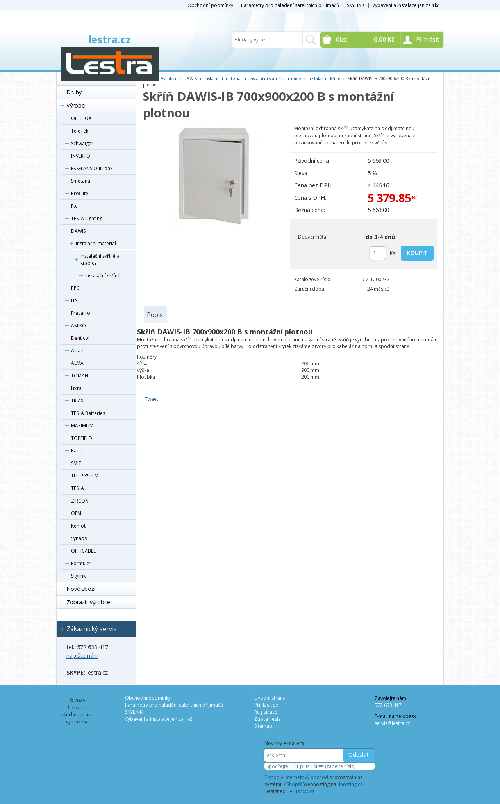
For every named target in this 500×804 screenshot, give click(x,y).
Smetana (80, 181)
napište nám (82, 655)
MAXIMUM (82, 425)
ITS (74, 300)
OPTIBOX (81, 118)
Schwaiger (82, 143)
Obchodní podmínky (210, 5)
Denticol (80, 338)
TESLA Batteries (88, 413)
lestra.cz (109, 39)
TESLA (77, 488)
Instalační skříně (102, 275)
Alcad (77, 350)
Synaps (79, 538)
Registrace (265, 712)
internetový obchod (306, 777)
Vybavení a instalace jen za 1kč (405, 5)
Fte (74, 206)
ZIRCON (80, 500)
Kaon (76, 450)
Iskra (76, 388)
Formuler (81, 563)
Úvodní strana (270, 698)
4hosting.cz (350, 784)
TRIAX (77, 400)
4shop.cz (304, 791)
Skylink (78, 575)
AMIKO (78, 325)
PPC (75, 288)
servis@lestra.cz (392, 723)
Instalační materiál (96, 243)
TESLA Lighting (86, 218)
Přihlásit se (266, 705)
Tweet (151, 399)
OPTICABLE (83, 550)
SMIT (76, 463)
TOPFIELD (81, 438)
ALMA (77, 363)
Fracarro (80, 313)
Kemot (78, 525)
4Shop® (293, 784)
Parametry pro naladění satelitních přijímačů (290, 5)
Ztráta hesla (267, 719)
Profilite (79, 193)
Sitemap (263, 726)
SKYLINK (355, 5)
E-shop (272, 777)
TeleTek (79, 130)
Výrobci (76, 105)
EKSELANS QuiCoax (91, 168)
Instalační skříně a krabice (100, 259)
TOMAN (79, 375)
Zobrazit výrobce (88, 602)
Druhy (74, 92)
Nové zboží (80, 588)
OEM (76, 513)
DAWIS (78, 231)
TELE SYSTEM (84, 475)
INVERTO (80, 156)
